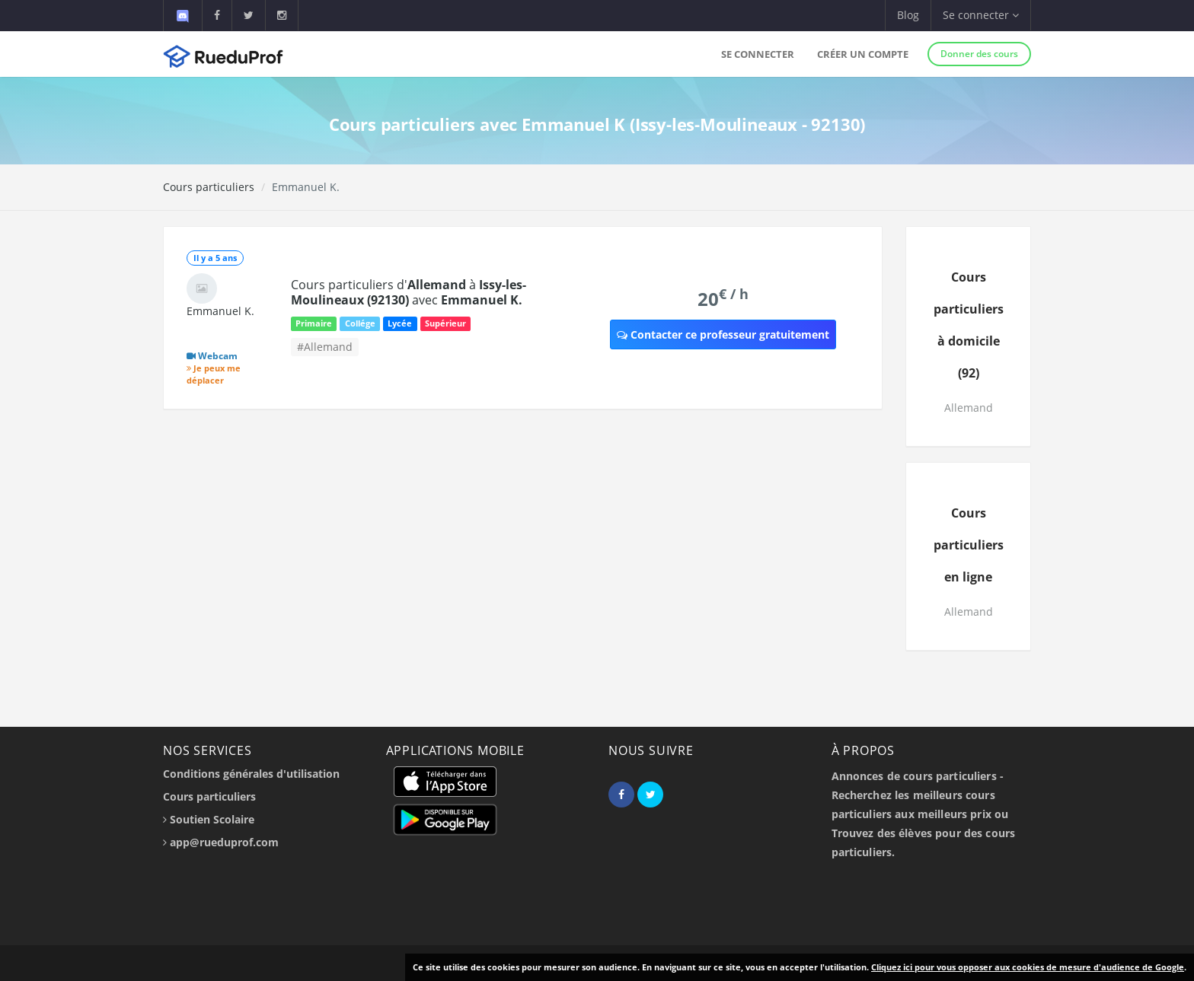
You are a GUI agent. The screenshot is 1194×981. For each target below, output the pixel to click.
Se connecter (757, 54)
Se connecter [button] (981, 15)
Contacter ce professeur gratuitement (723, 334)
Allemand (968, 407)
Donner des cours (979, 53)
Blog (908, 15)
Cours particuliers (208, 187)
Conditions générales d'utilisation (251, 773)
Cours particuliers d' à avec (408, 292)
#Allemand (325, 346)
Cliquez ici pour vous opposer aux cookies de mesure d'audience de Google (1027, 967)
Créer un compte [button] (862, 54)
